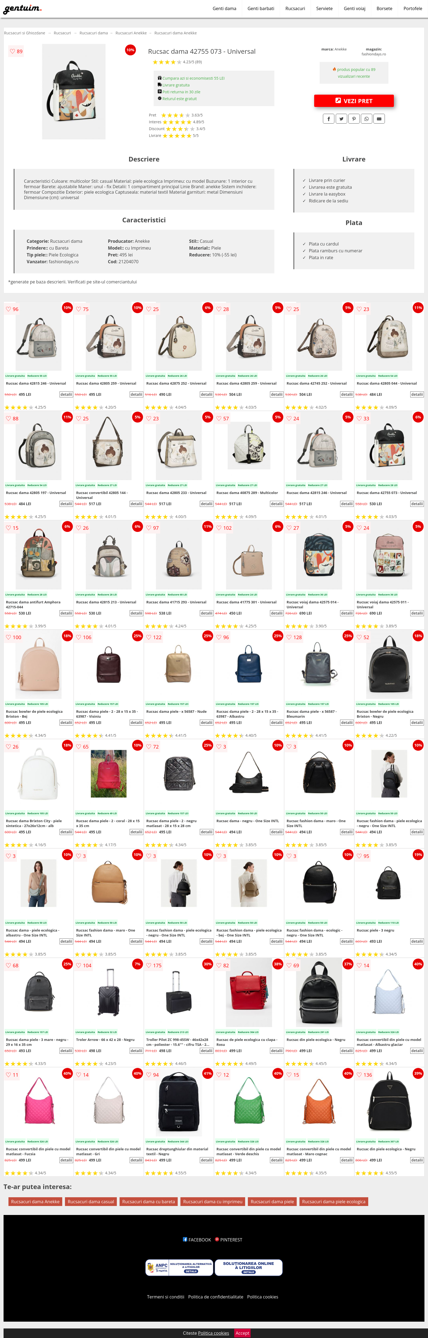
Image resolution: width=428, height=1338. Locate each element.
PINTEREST (228, 1240)
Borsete (385, 8)
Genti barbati (261, 8)
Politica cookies (262, 1297)
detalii (66, 394)
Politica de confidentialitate (215, 1297)
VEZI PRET (354, 101)
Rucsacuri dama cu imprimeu (212, 1202)
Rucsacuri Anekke (131, 32)
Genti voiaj (354, 8)
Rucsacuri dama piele (272, 1202)
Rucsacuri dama (94, 32)
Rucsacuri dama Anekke (175, 32)
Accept (242, 1333)
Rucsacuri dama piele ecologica (333, 1202)
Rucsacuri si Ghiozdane (24, 32)
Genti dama (224, 8)
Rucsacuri (295, 8)
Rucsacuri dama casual (91, 1202)
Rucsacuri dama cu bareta (148, 1202)
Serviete (324, 8)
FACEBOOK (197, 1240)
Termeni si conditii (166, 1297)
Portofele (412, 8)
